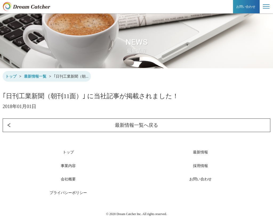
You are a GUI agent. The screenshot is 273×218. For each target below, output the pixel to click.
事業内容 (68, 166)
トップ (11, 76)
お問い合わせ (245, 7)
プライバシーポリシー (68, 193)
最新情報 (200, 152)
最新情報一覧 (35, 76)
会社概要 (68, 179)
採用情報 (200, 166)
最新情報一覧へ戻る (80, 125)
